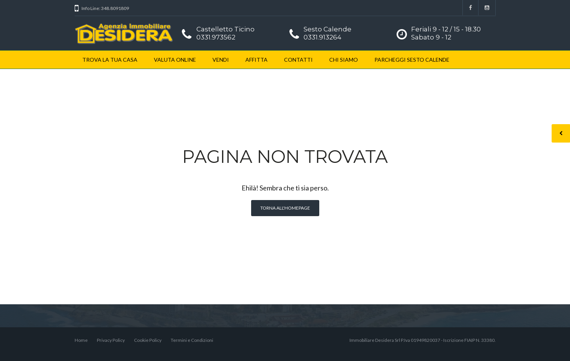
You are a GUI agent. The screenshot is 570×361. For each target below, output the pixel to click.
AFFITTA (256, 59)
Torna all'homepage (285, 208)
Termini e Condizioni (192, 340)
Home (81, 340)
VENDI (220, 59)
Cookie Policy (148, 340)
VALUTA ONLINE (175, 59)
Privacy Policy (111, 340)
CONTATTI (298, 59)
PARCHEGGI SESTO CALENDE (411, 59)
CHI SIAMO (343, 59)
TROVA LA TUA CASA (109, 59)
